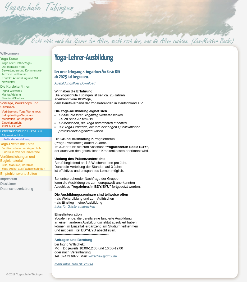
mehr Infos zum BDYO (71, 264)
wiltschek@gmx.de (103, 256)
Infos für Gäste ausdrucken (74, 206)
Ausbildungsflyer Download (74, 83)
